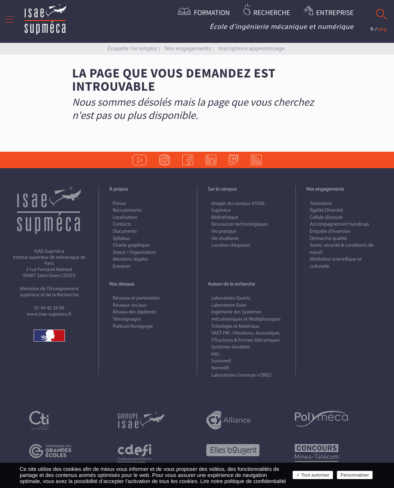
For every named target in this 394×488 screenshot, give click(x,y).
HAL (215, 354)
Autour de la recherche (231, 284)
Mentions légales (130, 259)
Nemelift (220, 368)
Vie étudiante (225, 238)
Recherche (271, 13)
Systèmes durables (230, 347)
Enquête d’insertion (330, 231)
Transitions (321, 203)
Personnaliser (354, 475)
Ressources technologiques (239, 224)
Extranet (121, 266)
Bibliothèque (224, 217)
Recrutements (127, 210)
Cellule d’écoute (326, 217)
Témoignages (127, 319)
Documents (125, 231)
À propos (118, 189)
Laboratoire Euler (229, 305)
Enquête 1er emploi (132, 48)
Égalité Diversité (326, 210)
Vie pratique (224, 231)
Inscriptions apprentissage (251, 48)
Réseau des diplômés (134, 312)
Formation (212, 13)
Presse (119, 203)
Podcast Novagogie (133, 326)
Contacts (122, 224)
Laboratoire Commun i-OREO (241, 375)
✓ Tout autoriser (312, 475)
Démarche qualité (328, 238)
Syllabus (121, 238)
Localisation (125, 217)
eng (382, 29)
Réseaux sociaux (130, 305)
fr (372, 29)
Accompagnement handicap (339, 224)
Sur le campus (222, 189)
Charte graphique (131, 245)
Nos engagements (188, 48)
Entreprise (335, 13)
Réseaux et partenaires (136, 298)
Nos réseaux (121, 284)
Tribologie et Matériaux (235, 326)
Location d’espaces (230, 245)
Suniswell (221, 361)
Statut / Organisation (134, 252)
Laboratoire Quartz (231, 298)
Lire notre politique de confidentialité (243, 481)
